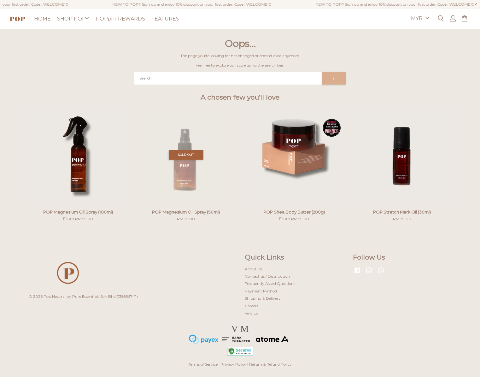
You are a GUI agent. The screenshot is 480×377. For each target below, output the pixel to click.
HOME (42, 19)
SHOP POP (73, 19)
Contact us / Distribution (267, 276)
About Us (253, 269)
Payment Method (261, 291)
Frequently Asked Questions (270, 283)
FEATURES (165, 19)
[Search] (228, 78)
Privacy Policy (233, 364)
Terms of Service (203, 364)
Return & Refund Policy (270, 364)
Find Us (251, 313)
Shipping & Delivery (263, 298)
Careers (251, 305)
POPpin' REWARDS (120, 19)
